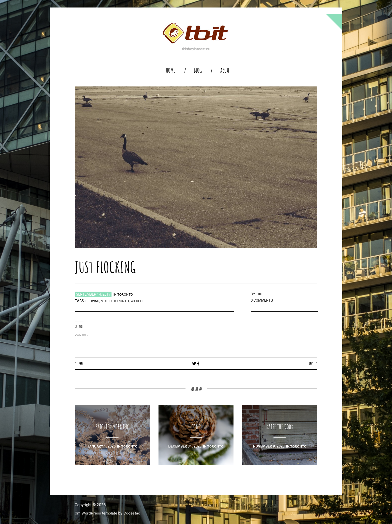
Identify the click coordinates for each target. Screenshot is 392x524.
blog (198, 70)
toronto (125, 294)
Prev (81, 363)
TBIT (260, 294)
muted (107, 301)
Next (310, 363)
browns (93, 301)
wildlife (139, 301)
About (225, 70)
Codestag (133, 513)
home (170, 70)
